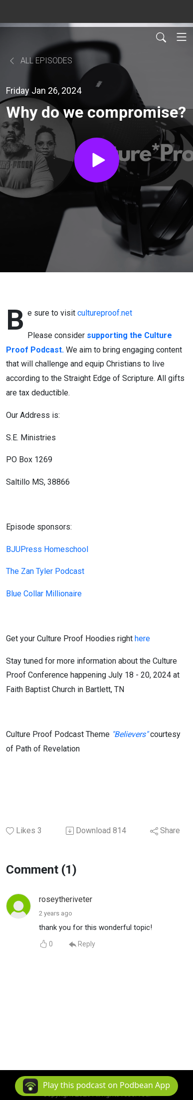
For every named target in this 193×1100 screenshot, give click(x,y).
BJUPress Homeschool (47, 549)
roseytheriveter (65, 899)
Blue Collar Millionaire (44, 593)
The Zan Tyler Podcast (45, 571)
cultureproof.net (104, 313)
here (142, 638)
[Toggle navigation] (181, 36)
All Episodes (40, 60)
